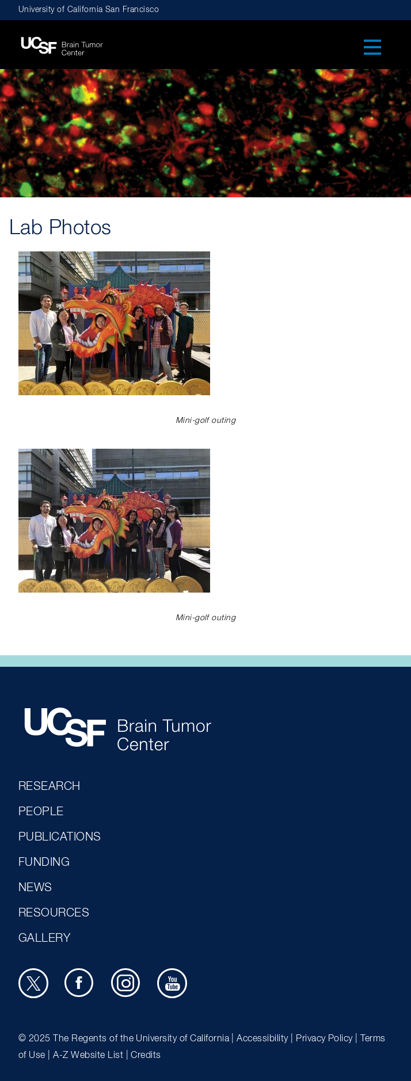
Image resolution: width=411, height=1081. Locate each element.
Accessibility (262, 1039)
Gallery (44, 938)
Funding (44, 862)
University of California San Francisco (88, 10)
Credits (146, 1055)
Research (49, 786)
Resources (53, 913)
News (35, 887)
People (41, 812)
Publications (59, 837)
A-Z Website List (88, 1055)
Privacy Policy (324, 1039)
